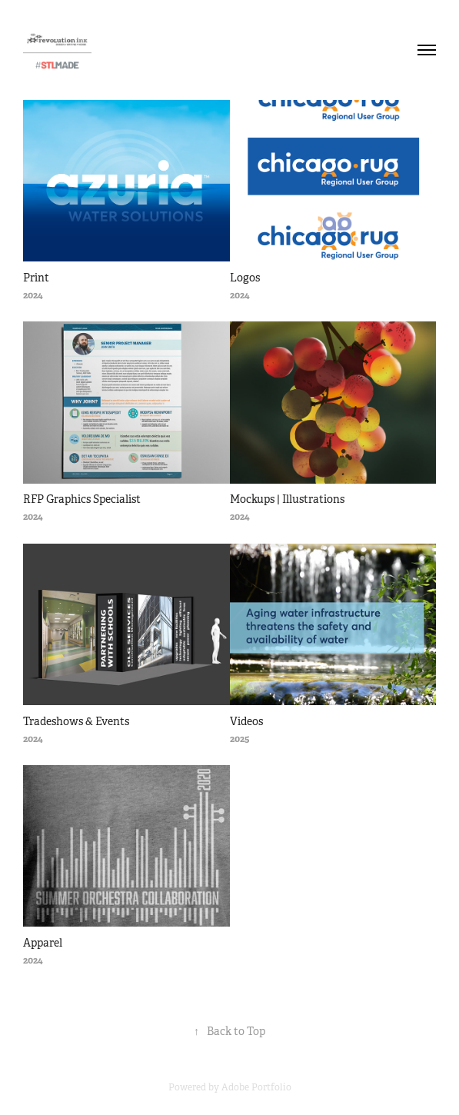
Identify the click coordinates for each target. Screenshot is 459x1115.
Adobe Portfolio (256, 1087)
